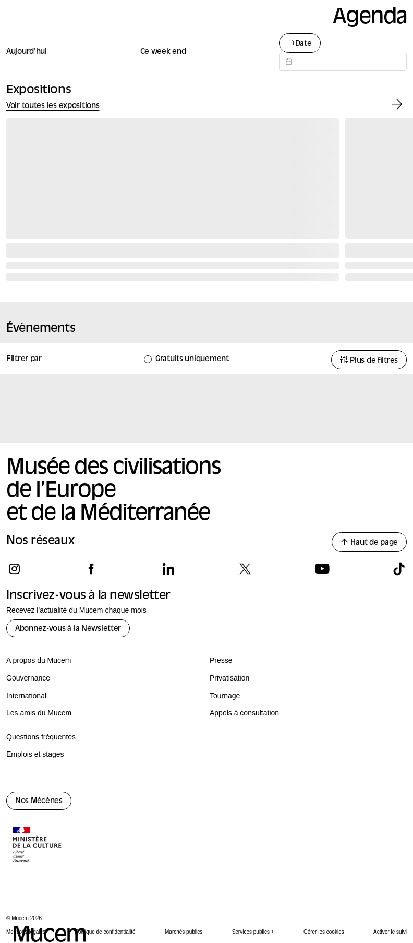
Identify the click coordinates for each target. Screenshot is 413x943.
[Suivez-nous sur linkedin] (168, 569)
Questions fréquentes (41, 737)
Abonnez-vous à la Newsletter (68, 629)
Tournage (225, 695)
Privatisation (229, 678)
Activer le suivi (390, 932)
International (26, 695)
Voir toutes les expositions (52, 106)
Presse (221, 660)
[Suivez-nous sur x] (245, 569)
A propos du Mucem (38, 660)
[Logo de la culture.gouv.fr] (37, 846)
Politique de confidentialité (105, 932)
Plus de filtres (369, 360)
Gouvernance (28, 678)
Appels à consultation (244, 713)
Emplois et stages (35, 754)
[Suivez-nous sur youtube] (322, 569)
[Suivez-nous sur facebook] (91, 569)
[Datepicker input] (343, 62)
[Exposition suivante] (397, 104)
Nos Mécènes (39, 801)
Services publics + (253, 932)
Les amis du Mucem (38, 713)
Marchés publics (183, 932)
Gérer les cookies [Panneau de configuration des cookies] (323, 932)
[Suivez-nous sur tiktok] (399, 569)
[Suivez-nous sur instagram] (14, 569)
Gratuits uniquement (192, 359)
